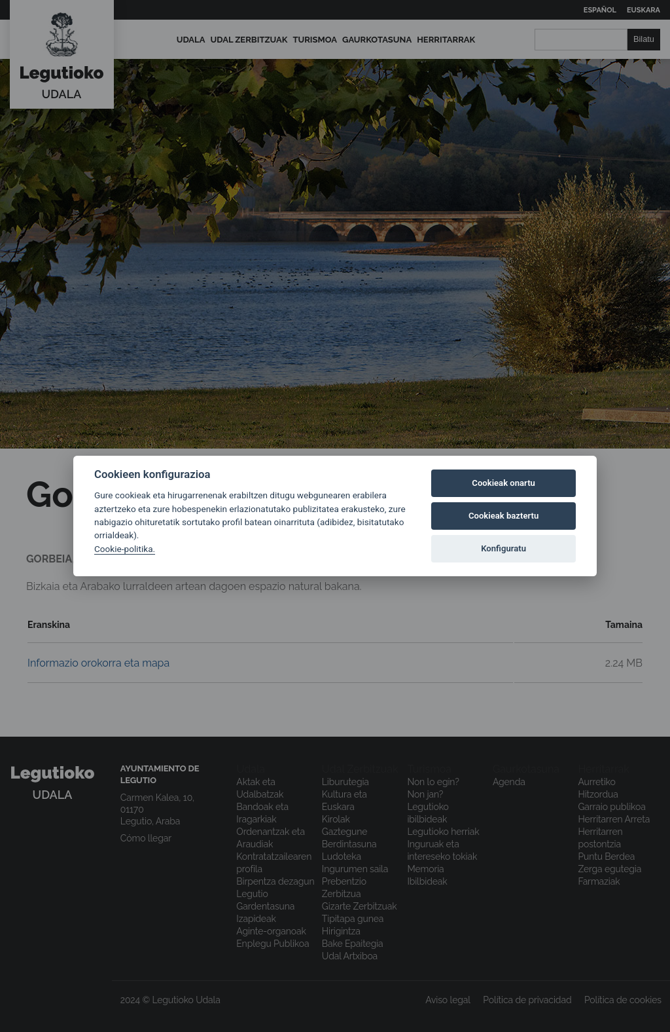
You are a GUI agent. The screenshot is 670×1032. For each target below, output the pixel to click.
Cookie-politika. (124, 549)
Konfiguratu (503, 548)
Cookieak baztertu (503, 516)
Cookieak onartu (503, 483)
